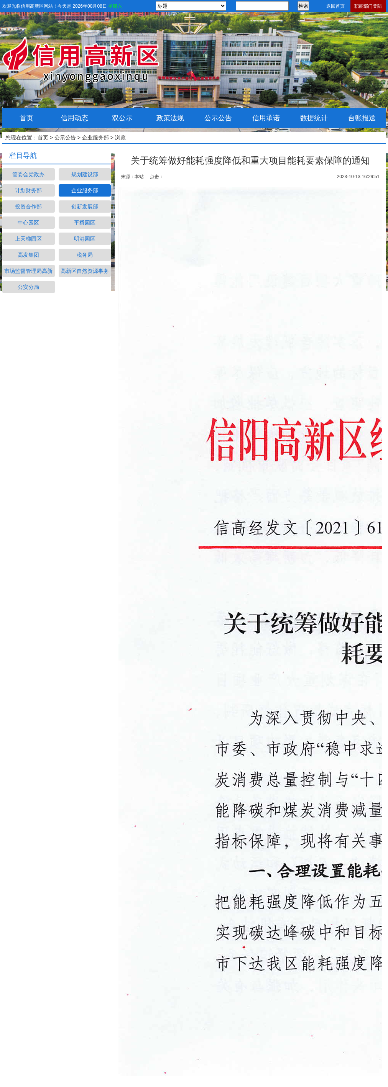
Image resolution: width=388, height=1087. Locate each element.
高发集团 (28, 255)
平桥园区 (84, 223)
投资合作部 (28, 206)
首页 (26, 118)
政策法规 (170, 118)
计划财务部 (28, 190)
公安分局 (28, 287)
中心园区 (28, 223)
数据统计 (314, 118)
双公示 (122, 118)
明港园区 (84, 239)
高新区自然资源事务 (85, 271)
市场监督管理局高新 (28, 271)
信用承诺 (266, 118)
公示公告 (218, 118)
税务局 (85, 255)
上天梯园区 (28, 239)
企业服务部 (95, 137)
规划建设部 (84, 174)
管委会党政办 (28, 174)
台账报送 (362, 118)
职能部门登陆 (368, 6)
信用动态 (74, 118)
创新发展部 (84, 206)
